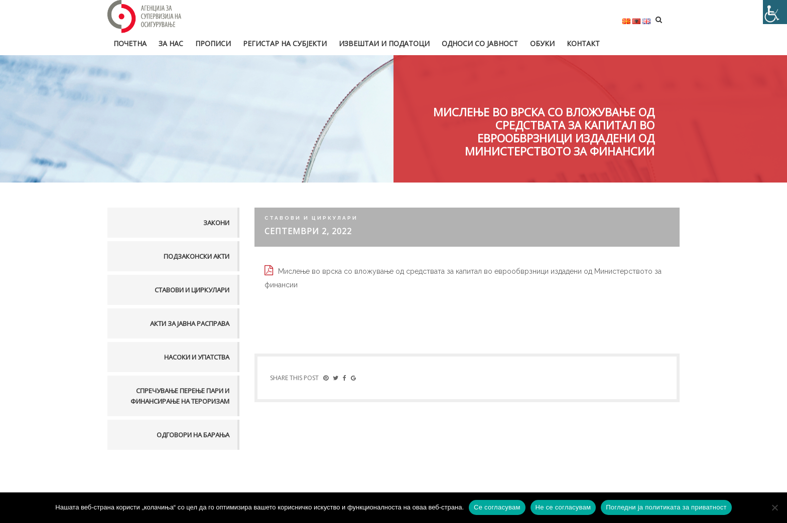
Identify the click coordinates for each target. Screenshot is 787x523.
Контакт (583, 43)
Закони (216, 222)
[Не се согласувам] (774, 507)
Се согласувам (497, 507)
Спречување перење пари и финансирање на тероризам (179, 395)
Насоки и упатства (196, 357)
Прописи (213, 43)
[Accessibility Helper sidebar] (775, 12)
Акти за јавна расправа (189, 323)
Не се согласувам (563, 507)
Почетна (130, 43)
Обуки (542, 43)
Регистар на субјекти (285, 43)
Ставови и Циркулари (192, 289)
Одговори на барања (193, 434)
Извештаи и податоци (384, 43)
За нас (171, 43)
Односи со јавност (480, 43)
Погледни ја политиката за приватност (666, 507)
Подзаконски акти (196, 256)
